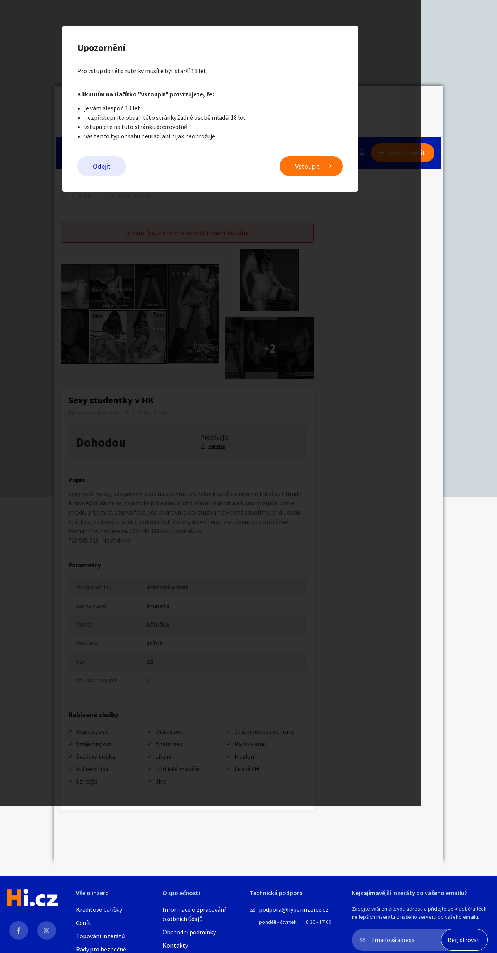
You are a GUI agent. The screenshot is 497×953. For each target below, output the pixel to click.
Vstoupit (346, 167)
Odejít (140, 167)
